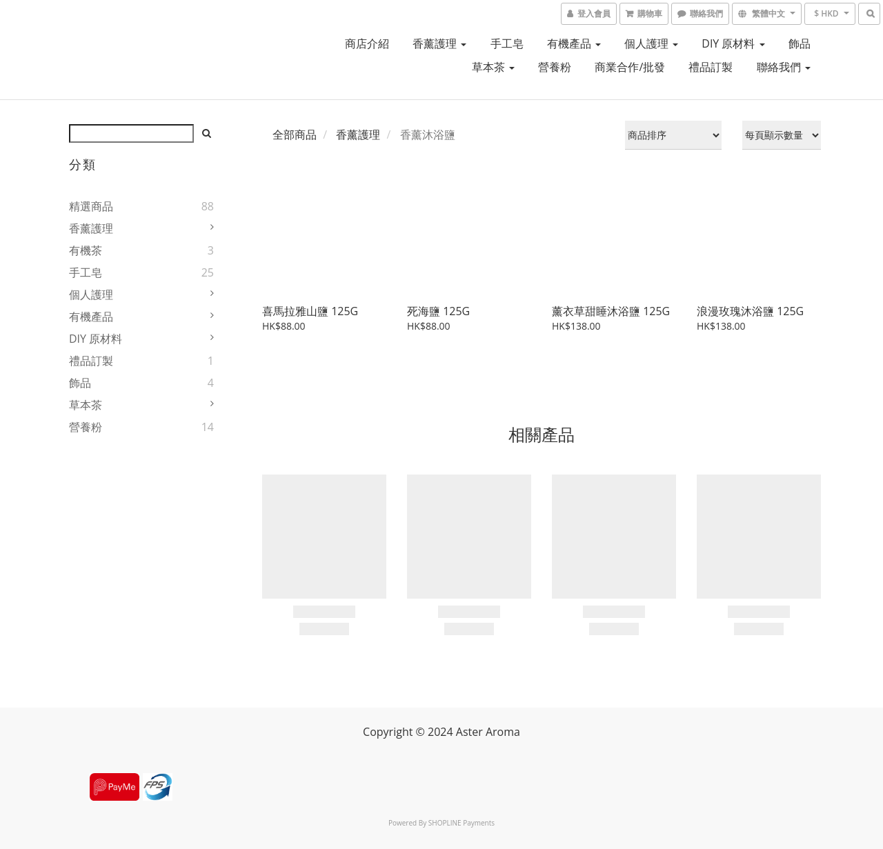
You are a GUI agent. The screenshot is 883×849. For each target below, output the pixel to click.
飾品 (799, 43)
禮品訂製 (710, 66)
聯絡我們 (784, 66)
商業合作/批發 (630, 66)
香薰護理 (439, 43)
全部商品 (294, 134)
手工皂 (507, 43)
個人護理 (651, 43)
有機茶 (85, 250)
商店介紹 (367, 43)
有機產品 (574, 43)
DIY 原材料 (733, 43)
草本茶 (493, 66)
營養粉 (554, 66)
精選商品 (91, 206)
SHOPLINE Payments (461, 823)
